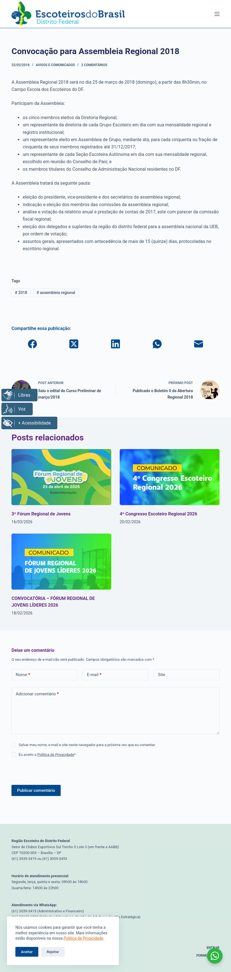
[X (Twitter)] (74, 344)
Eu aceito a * (47, 754)
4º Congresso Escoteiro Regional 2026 (158, 514)
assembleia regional (56, 292)
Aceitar (27, 952)
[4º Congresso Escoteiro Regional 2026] (170, 477)
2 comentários (94, 65)
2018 (21, 292)
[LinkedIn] (115, 344)
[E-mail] (199, 344)
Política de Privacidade (83, 938)
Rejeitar (53, 952)
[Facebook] (32, 344)
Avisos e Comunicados (55, 65)
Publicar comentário (36, 790)
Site (161, 674)
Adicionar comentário (37, 694)
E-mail (94, 674)
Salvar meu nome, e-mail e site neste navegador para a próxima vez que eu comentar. (87, 745)
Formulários (208, 955)
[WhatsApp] (157, 344)
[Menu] (217, 13)
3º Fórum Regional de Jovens (40, 514)
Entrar (213, 948)
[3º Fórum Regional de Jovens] (61, 477)
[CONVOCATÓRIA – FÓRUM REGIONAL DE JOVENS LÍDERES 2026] (61, 562)
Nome (23, 674)
